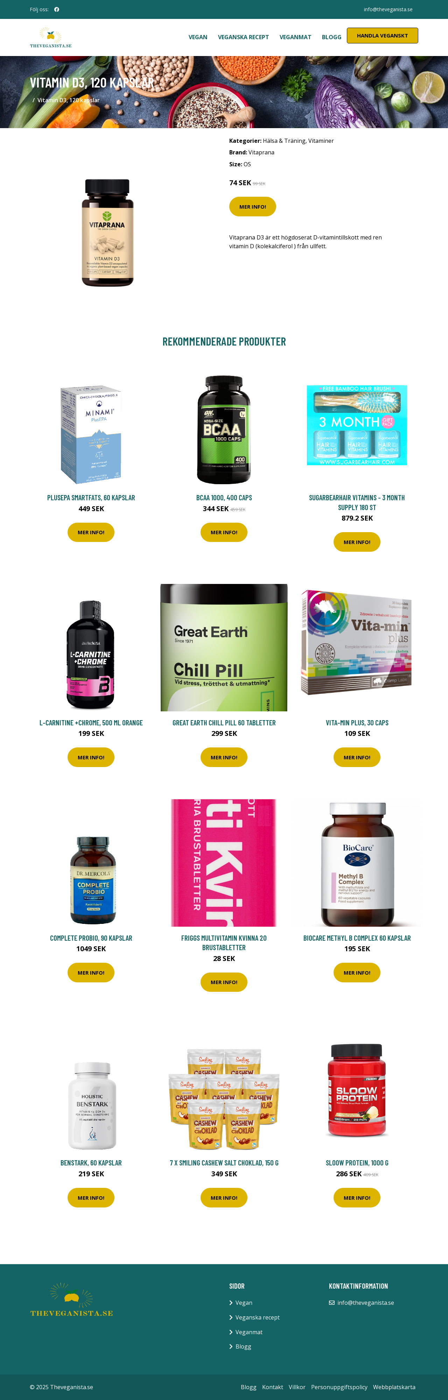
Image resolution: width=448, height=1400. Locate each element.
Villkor (297, 1387)
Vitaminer (321, 141)
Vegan (198, 37)
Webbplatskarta (394, 1387)
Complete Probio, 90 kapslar (91, 937)
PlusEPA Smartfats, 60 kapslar (91, 497)
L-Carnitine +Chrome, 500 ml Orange (91, 722)
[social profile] (56, 9)
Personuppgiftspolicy (339, 1387)
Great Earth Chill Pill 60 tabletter (224, 722)
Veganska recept (243, 37)
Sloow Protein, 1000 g (357, 1162)
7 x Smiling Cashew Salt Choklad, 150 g (224, 1162)
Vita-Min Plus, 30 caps (357, 722)
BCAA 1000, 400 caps (224, 497)
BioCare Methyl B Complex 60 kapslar (357, 937)
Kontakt (272, 1387)
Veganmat (296, 37)
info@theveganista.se (388, 9)
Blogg (332, 37)
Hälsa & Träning (284, 141)
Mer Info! (252, 206)
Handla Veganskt (382, 35)
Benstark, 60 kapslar (91, 1162)
